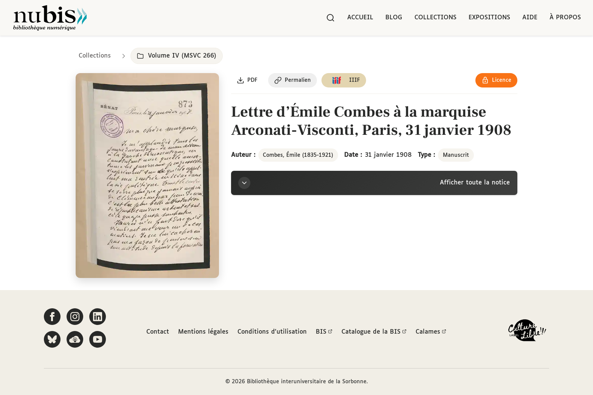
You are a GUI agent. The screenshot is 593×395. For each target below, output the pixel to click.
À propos (565, 17)
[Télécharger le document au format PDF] (247, 80)
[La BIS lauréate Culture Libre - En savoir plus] (527, 332)
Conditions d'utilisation (272, 332)
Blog (393, 17)
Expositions (489, 17)
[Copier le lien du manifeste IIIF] (344, 80)
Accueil (360, 17)
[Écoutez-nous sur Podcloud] (75, 339)
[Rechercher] (330, 17)
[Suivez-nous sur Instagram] (75, 317)
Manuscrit (456, 155)
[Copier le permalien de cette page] (293, 80)
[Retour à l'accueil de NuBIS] (50, 18)
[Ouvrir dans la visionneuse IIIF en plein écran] (147, 175)
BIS (324, 332)
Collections (435, 17)
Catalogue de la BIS (374, 332)
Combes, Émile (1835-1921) (298, 155)
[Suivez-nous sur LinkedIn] (97, 317)
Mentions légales (203, 332)
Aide (529, 17)
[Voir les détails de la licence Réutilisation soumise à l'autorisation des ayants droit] (496, 80)
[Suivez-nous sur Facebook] (52, 317)
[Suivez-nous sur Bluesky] (52, 339)
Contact (157, 332)
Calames (431, 332)
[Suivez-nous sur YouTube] (97, 339)
